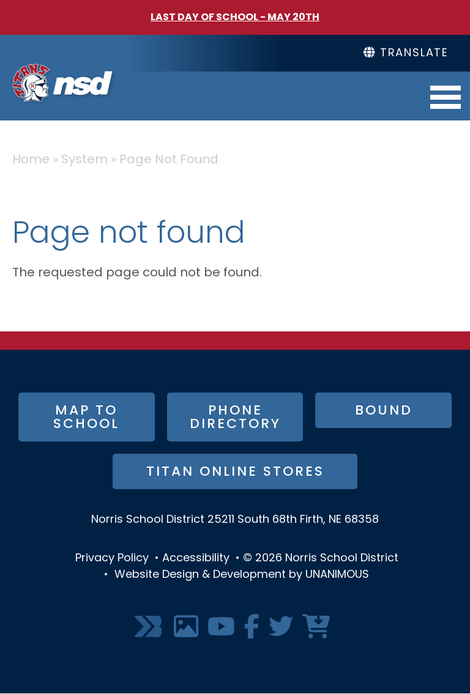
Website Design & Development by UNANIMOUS (241, 575)
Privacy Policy (112, 558)
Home (31, 160)
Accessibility (195, 558)
